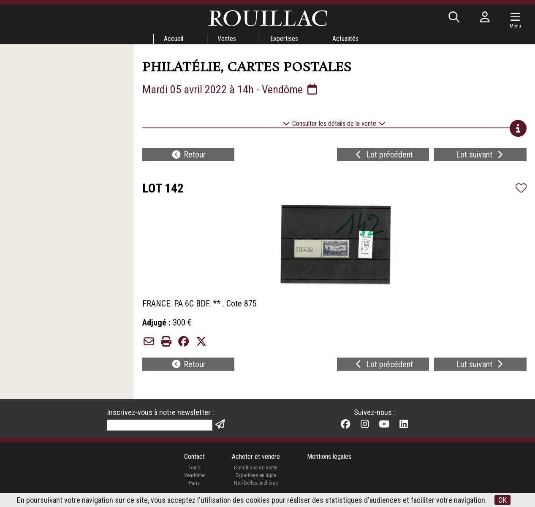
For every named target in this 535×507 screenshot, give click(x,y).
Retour (188, 154)
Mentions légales (329, 457)
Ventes (226, 39)
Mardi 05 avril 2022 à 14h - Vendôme (230, 89)
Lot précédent (383, 154)
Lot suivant (480, 154)
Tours (194, 467)
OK (502, 500)
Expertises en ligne (256, 475)
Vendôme (194, 475)
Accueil (173, 39)
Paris (194, 483)
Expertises (284, 39)
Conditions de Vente (255, 467)
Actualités (345, 39)
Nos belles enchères (256, 483)
